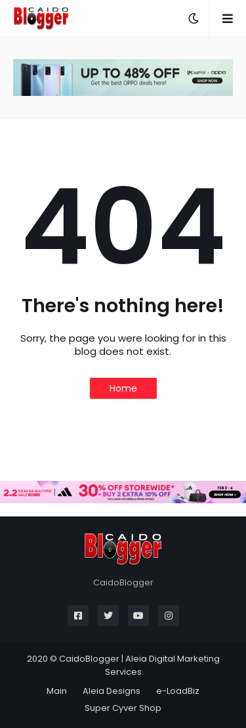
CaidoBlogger (89, 658)
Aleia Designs (111, 691)
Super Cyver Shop (123, 708)
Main (57, 691)
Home (123, 388)
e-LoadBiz (177, 691)
